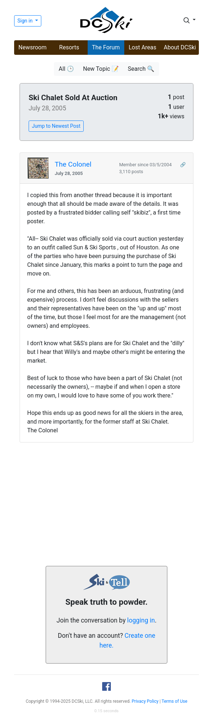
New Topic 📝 (101, 68)
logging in (141, 620)
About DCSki (180, 47)
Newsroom (32, 47)
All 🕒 (66, 68)
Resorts (69, 47)
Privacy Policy (145, 701)
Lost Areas (142, 47)
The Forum (106, 47)
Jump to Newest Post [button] (56, 126)
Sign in (25, 21)
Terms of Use (174, 701)
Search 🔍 (141, 68)
